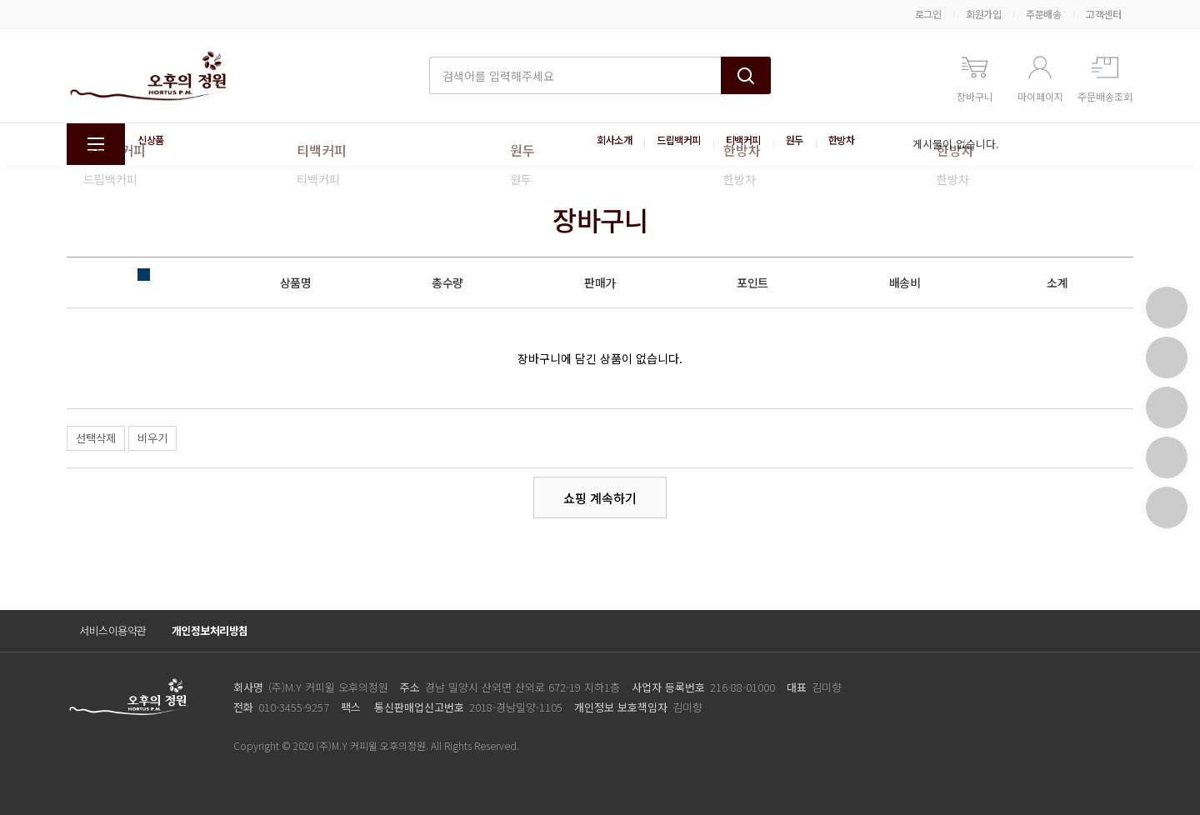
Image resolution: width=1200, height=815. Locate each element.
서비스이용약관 (113, 630)
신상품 (153, 144)
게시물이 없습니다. (955, 144)
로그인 (928, 14)
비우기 (153, 438)
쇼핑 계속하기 (600, 498)
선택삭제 (96, 438)
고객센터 (1103, 14)
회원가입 (983, 14)
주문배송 (1043, 14)
